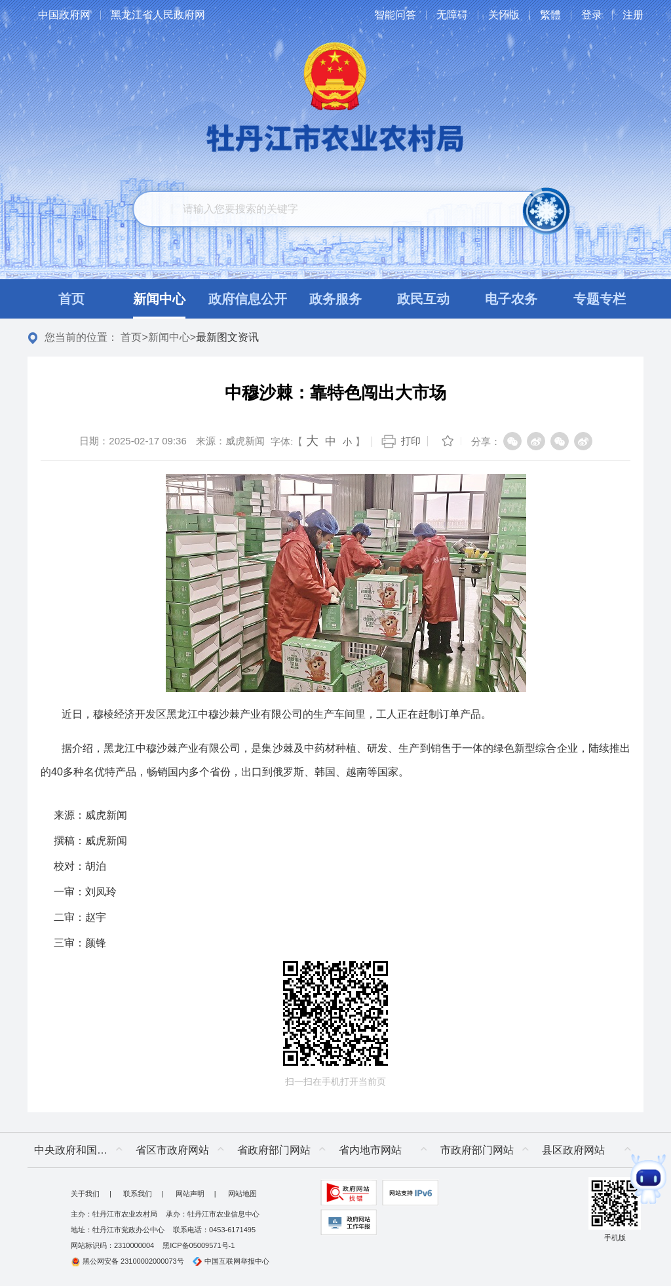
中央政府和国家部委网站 (81, 1150)
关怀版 (504, 14)
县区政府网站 (573, 1150)
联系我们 (137, 1194)
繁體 (550, 14)
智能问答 (395, 14)
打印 (411, 440)
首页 (131, 337)
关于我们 (85, 1194)
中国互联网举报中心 (231, 1261)
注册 (633, 14)
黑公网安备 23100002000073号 (127, 1261)
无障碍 (452, 14)
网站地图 (242, 1194)
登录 (591, 14)
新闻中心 (169, 337)
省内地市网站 (370, 1150)
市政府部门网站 (477, 1150)
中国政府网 (64, 14)
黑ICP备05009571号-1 (199, 1245)
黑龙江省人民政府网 (158, 14)
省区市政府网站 (172, 1150)
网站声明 (190, 1194)
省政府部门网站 (274, 1150)
